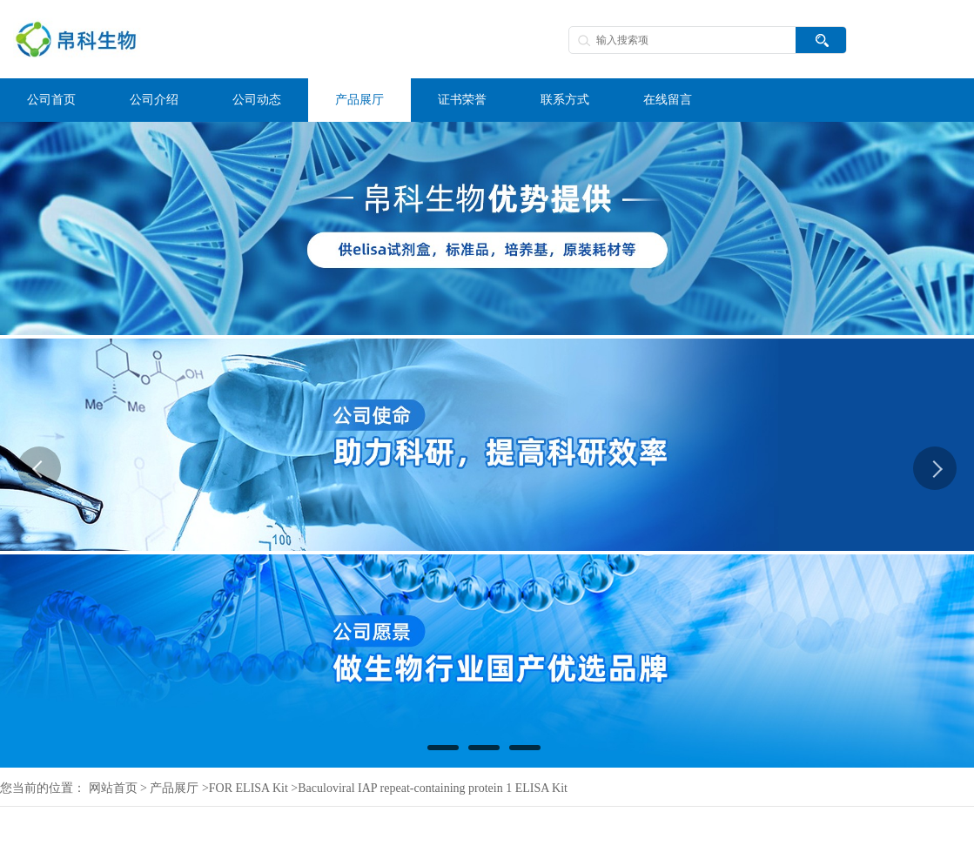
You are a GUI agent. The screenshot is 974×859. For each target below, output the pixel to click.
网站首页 (113, 788)
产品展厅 (174, 788)
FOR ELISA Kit (248, 788)
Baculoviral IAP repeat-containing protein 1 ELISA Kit (433, 788)
